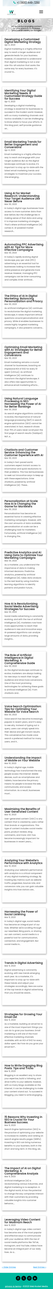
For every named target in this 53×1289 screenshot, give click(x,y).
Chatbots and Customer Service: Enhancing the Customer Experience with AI (23, 452)
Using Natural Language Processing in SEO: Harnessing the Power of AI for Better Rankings (22, 402)
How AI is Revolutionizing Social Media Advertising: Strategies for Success (21, 606)
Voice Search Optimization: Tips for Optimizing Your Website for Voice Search (23, 709)
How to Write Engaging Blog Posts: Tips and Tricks (23, 1067)
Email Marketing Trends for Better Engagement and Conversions (22, 144)
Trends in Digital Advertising (23, 963)
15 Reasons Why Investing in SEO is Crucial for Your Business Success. (23, 1119)
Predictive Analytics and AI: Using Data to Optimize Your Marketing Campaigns (23, 555)
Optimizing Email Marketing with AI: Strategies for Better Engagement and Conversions (23, 351)
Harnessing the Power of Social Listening (21, 913)
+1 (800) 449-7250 (28, 2)
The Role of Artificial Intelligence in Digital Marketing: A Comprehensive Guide (19, 659)
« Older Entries (9, 1267)
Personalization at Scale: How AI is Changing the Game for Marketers (21, 503)
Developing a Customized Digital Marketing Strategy (22, 40)
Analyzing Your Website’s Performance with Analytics (23, 861)
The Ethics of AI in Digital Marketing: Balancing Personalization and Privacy (23, 298)
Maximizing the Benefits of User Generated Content (22, 810)
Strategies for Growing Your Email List (23, 1015)
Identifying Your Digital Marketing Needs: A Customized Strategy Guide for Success (23, 94)
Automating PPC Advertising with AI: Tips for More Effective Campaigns (23, 247)
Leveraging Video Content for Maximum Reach (22, 1221)
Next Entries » (39, 1267)
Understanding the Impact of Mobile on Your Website (22, 759)
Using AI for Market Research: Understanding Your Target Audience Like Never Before (22, 197)
